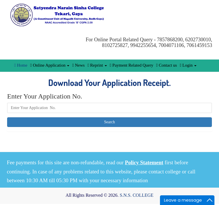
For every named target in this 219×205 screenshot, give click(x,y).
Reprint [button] (97, 65)
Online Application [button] (50, 65)
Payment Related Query (131, 65)
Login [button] (188, 65)
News (78, 65)
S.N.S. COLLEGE (136, 195)
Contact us (166, 65)
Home (20, 65)
